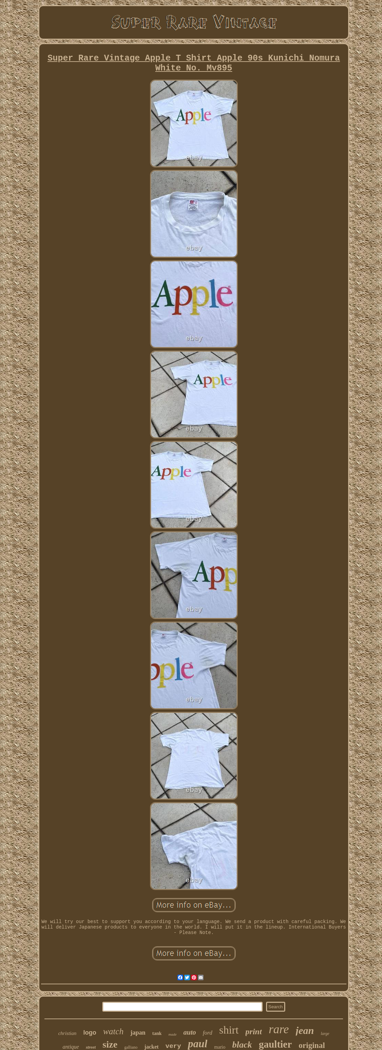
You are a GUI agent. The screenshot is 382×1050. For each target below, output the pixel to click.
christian (67, 1033)
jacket (151, 1047)
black (242, 1045)
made (172, 1034)
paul (197, 1044)
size (110, 1044)
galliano (130, 1047)
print (254, 1031)
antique (71, 1047)
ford (207, 1032)
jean (305, 1030)
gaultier (275, 1044)
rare (279, 1029)
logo (89, 1032)
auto (189, 1032)
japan (137, 1032)
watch (113, 1031)
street (91, 1047)
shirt (229, 1030)
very (173, 1046)
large (325, 1033)
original (312, 1045)
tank (156, 1033)
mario (219, 1047)
